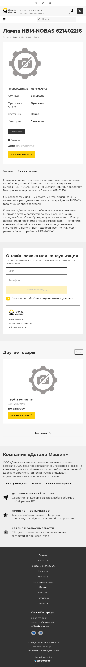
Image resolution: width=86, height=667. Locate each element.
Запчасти (43, 560)
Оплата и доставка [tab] (28, 171)
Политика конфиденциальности (43, 650)
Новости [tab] (36, 483)
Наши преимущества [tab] (16, 483)
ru (36, 3)
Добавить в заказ (21, 154)
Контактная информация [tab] (59, 483)
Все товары (43, 433)
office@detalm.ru (18, 327)
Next (81, 352)
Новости (43, 571)
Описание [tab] (7, 171)
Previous (77, 352)
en (43, 3)
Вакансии (43, 592)
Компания (43, 576)
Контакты (43, 603)
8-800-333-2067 (16, 319)
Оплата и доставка (43, 582)
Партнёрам (43, 598)
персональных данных (57, 298)
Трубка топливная (20, 399)
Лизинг (43, 587)
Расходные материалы (43, 566)
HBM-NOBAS (17, 131)
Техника (43, 555)
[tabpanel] (43, 204)
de (50, 3)
